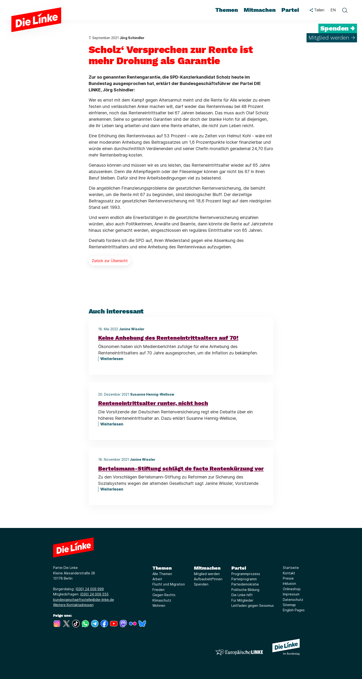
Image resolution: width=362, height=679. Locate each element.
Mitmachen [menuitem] (260, 10)
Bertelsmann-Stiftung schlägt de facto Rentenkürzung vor (181, 468)
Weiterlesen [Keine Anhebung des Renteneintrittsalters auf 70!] (111, 358)
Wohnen (158, 605)
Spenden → (337, 28)
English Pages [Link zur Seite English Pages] (294, 610)
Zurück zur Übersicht (110, 260)
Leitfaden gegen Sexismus (252, 605)
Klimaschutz (161, 600)
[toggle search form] (345, 10)
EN (333, 10)
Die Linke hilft (242, 595)
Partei (238, 568)
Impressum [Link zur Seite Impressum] (291, 594)
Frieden (158, 590)
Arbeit (157, 579)
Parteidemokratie (245, 584)
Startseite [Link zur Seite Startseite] (291, 568)
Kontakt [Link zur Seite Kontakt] (289, 573)
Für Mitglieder (242, 600)
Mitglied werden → (331, 37)
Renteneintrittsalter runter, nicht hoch (153, 403)
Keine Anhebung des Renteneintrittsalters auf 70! (168, 338)
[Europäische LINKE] (239, 652)
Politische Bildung (245, 590)
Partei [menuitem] (290, 10)
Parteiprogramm (244, 579)
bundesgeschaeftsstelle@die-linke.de (83, 600)
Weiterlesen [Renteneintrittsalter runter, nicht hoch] (111, 424)
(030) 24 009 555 (94, 594)
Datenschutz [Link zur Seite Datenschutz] (293, 600)
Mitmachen (207, 568)
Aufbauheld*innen (208, 579)
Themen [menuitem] (226, 10)
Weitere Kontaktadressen (73, 605)
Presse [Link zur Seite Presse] (288, 578)
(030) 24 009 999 (89, 589)
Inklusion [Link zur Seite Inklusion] (289, 583)
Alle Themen (162, 574)
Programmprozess (245, 574)
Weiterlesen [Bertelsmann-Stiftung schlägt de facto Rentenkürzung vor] (111, 489)
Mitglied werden (207, 574)
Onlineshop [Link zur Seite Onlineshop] (292, 589)
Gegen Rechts (163, 595)
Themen (162, 568)
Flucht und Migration (168, 584)
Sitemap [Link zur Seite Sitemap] (289, 605)
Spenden (201, 584)
